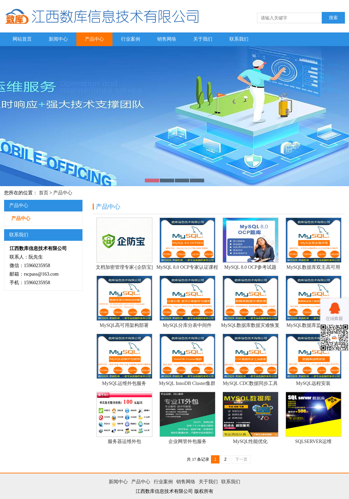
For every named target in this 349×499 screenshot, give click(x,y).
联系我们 (238, 39)
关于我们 (202, 39)
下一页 (241, 459)
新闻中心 (58, 39)
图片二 (174, 116)
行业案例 (130, 39)
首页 (43, 192)
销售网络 (166, 39)
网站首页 (22, 39)
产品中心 (94, 39)
